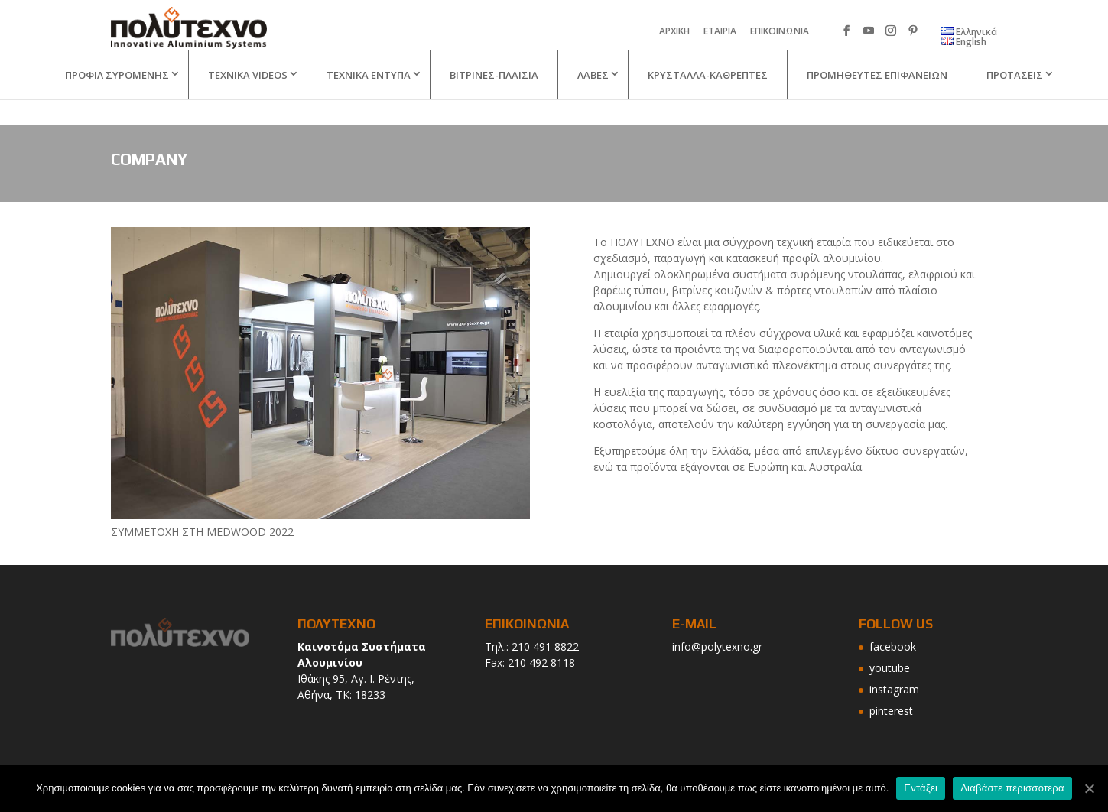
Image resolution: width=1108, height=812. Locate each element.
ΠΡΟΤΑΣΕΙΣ (1014, 101)
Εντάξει (920, 788)
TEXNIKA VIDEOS (248, 101)
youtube (889, 668)
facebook (892, 646)
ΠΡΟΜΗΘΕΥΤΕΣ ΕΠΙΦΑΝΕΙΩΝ (877, 101)
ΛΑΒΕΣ (593, 101)
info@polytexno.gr (717, 646)
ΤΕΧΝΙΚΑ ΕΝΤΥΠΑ (369, 101)
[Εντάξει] (1089, 788)
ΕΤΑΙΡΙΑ (719, 32)
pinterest (891, 710)
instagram (894, 689)
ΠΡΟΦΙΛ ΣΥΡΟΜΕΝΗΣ (117, 101)
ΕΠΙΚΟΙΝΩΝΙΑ (779, 32)
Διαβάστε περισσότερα (1012, 788)
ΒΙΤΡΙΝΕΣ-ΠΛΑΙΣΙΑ (494, 101)
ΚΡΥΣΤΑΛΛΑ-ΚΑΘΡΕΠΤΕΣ (708, 101)
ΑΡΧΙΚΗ (674, 32)
